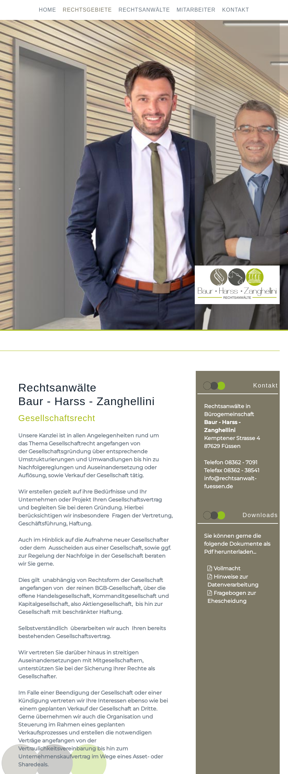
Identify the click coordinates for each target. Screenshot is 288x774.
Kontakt (235, 10)
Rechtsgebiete (87, 10)
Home (47, 10)
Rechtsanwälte (144, 10)
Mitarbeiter (196, 10)
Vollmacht (227, 568)
